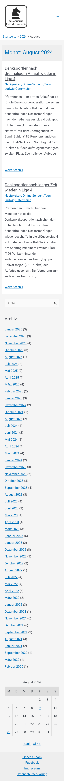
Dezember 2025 (15, 336)
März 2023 (12, 529)
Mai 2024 (11, 439)
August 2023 (13, 494)
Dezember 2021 (15, 611)
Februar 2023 (14, 536)
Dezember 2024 (15, 405)
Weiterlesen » (14, 170)
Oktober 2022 (14, 563)
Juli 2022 (11, 577)
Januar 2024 (13, 460)
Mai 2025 (11, 371)
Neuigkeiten (13, 84)
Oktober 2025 (14, 350)
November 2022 (16, 556)
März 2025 (12, 384)
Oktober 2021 (14, 625)
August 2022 (13, 570)
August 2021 (13, 639)
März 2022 (12, 598)
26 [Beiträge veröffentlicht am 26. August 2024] (8, 732)
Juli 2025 (11, 364)
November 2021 (16, 618)
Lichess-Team (32, 757)
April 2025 (12, 377)
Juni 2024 (11, 432)
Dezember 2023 (15, 467)
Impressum (32, 768)
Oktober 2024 (14, 412)
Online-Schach (33, 84)
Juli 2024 (11, 426)
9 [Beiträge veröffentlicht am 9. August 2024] (40, 708)
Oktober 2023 (14, 481)
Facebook (32, 762)
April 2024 (12, 446)
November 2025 (16, 343)
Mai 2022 (11, 584)
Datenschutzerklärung (32, 774)
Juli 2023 (11, 501)
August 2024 (13, 419)
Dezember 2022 (15, 549)
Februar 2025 (14, 391)
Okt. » (37, 744)
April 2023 (12, 522)
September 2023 (16, 488)
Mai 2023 (11, 515)
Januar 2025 (13, 398)
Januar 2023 (13, 543)
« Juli (27, 744)
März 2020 (12, 660)
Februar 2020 (14, 666)
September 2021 (16, 632)
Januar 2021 (13, 646)
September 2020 (16, 653)
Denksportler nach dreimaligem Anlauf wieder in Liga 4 (30, 73)
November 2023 (16, 474)
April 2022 (12, 591)
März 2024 (12, 453)
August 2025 (13, 357)
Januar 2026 (13, 329)
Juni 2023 (11, 508)
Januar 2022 (13, 604)
